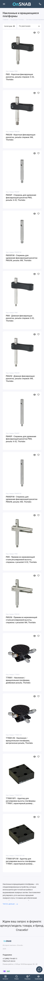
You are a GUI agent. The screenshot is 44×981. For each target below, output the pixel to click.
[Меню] (4, 4)
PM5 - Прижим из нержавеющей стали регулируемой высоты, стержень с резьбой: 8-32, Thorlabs (21, 559)
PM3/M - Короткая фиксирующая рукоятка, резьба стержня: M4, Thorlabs (20, 137)
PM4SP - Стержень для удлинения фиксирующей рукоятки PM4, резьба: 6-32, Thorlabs (21, 439)
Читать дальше (10, 904)
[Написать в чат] (39, 969)
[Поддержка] (40, 4)
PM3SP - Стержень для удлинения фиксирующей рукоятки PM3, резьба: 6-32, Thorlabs (21, 197)
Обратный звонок (9, 961)
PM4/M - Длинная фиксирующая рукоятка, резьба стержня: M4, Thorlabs (20, 378)
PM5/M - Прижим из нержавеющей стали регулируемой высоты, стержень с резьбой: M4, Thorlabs (21, 620)
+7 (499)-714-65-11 (10, 959)
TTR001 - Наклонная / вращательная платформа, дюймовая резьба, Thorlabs (18, 680)
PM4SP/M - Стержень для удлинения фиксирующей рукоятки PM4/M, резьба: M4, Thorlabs (21, 499)
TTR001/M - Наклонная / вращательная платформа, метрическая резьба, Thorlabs (19, 740)
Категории (9, 26)
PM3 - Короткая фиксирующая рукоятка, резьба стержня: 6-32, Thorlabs (20, 77)
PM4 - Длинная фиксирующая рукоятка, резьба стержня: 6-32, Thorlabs (20, 318)
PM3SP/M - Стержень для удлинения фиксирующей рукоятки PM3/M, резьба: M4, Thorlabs (21, 258)
